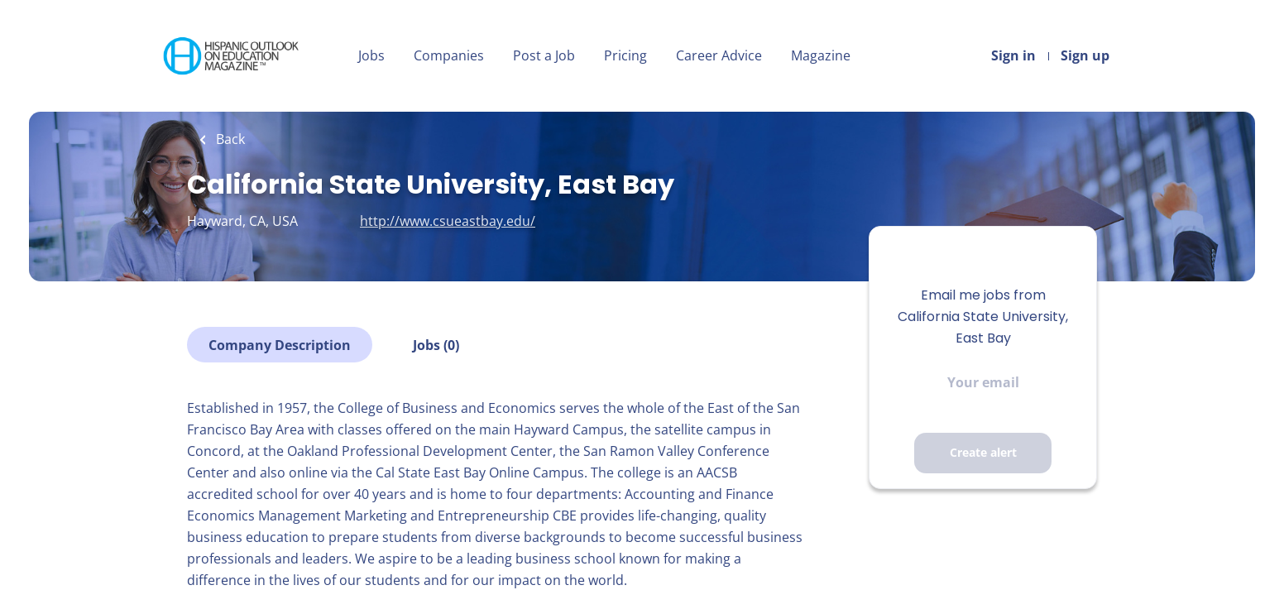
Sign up (1085, 55)
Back (229, 139)
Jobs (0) (436, 345)
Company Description (279, 345)
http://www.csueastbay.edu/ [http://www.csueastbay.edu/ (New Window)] (447, 221)
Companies (449, 55)
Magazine (820, 55)
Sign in (1013, 55)
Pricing (625, 55)
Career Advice (719, 55)
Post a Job (544, 55)
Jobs (371, 55)
